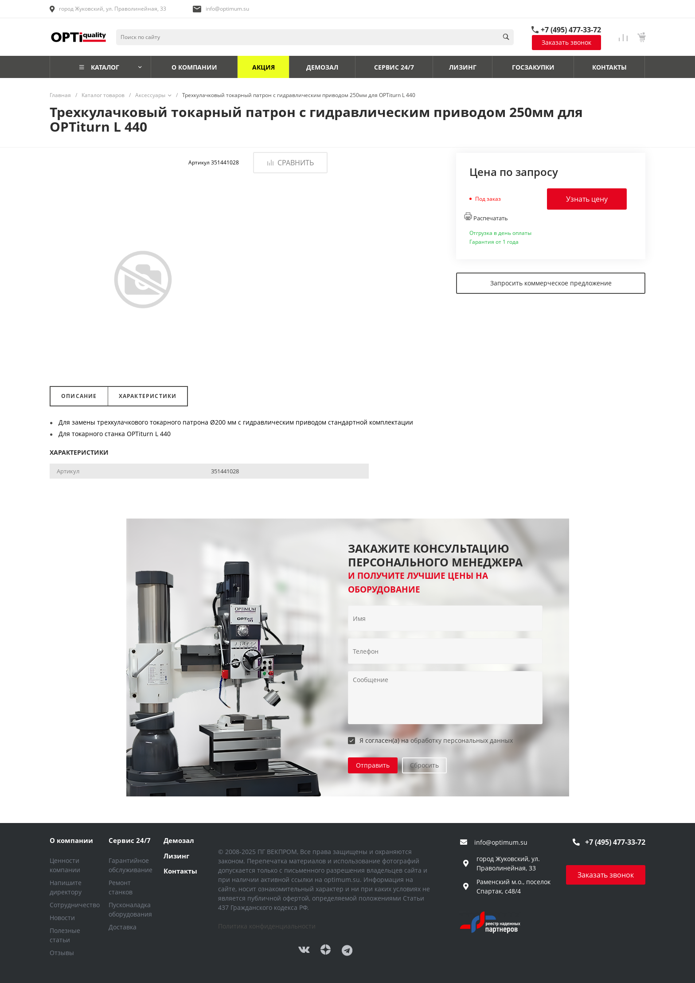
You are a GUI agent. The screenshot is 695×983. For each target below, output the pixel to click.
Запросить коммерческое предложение (551, 283)
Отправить (373, 765)
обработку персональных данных (461, 740)
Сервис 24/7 (130, 840)
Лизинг (176, 855)
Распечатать (486, 217)
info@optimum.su (227, 8)
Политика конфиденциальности (267, 926)
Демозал (179, 840)
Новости (62, 917)
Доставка (123, 927)
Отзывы (62, 952)
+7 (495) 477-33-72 (571, 30)
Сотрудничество (75, 905)
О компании (71, 840)
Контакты (180, 870)
